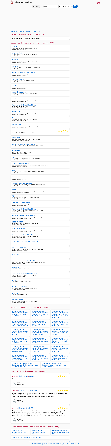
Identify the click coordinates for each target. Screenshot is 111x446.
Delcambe (15, 293)
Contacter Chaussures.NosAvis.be (45, 441)
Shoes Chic (15, 267)
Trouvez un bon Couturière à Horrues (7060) (19, 432)
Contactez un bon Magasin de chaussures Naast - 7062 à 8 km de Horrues (60, 332)
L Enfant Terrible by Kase (20, 163)
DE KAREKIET (17, 150)
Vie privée (62, 441)
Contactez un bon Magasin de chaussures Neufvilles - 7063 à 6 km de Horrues (60, 323)
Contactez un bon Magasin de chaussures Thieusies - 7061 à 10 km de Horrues (40, 349)
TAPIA (14, 98)
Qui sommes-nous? (33, 441)
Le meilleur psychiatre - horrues (61, 444)
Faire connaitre (56, 441)
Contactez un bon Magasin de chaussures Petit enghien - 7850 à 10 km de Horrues (20, 349)
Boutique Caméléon (18, 228)
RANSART (29, 408)
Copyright (70, 441)
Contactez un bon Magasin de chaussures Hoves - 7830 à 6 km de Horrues (20, 332)
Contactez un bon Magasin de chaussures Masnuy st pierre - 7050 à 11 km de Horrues (54, 365)
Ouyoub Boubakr (17, 299)
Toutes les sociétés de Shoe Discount (24, 72)
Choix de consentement (77, 441)
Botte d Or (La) (17, 53)
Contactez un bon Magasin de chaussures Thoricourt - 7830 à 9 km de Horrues (60, 340)
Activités (35, 6)
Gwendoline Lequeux (19, 92)
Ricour (14, 170)
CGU (66, 441)
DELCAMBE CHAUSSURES (21, 286)
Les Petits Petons (18, 79)
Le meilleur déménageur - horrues (38, 443)
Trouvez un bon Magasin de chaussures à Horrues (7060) (60, 432)
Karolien (14, 131)
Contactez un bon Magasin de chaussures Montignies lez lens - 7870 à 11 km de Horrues (25, 365)
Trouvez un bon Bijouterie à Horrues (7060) (38, 432)
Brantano (15, 66)
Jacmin (14, 280)
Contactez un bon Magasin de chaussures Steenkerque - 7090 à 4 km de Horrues (40, 313)
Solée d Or (15, 254)
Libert (14, 157)
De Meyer (15, 59)
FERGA (14, 46)
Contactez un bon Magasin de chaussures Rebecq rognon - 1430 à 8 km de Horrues (40, 332)
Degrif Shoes (16, 111)
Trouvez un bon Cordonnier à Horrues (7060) (27, 437)
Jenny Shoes (16, 137)
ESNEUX (32, 376)
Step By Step (16, 124)
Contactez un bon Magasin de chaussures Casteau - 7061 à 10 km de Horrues (60, 349)
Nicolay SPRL (23, 376)
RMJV (14, 189)
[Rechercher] (75, 6)
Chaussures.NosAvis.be (23, 2)
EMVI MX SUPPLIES (19, 247)
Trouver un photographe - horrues (73, 443)
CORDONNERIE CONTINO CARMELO (25, 241)
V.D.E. (14, 196)
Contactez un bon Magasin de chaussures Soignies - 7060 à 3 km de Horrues (20, 313)
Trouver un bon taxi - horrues (48, 444)
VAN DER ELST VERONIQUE (22, 183)
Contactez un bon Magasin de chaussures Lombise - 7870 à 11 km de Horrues (40, 357)
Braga (14, 85)
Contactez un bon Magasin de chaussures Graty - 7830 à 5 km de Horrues (40, 323)
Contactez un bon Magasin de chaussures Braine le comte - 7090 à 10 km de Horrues (20, 357)
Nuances (15, 118)
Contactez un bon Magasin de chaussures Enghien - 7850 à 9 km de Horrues (20, 340)
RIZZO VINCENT (17, 222)
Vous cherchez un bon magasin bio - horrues (55, 443)
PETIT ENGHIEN (31, 390)
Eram (13, 176)
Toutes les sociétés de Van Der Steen (24, 260)
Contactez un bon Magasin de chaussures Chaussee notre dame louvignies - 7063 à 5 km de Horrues (60, 314)
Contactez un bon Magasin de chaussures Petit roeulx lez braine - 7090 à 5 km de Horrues (20, 323)
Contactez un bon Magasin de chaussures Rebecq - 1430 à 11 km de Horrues (60, 357)
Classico (21, 408)
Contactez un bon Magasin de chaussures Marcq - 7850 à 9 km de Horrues (40, 340)
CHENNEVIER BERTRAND (21, 202)
